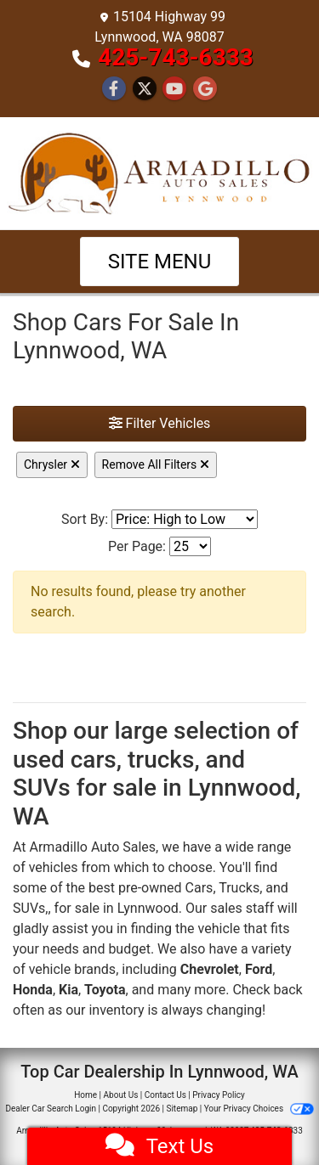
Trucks (239, 888)
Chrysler (52, 464)
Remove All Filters (155, 464)
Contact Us (165, 1095)
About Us (121, 1095)
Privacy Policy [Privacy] (218, 1095)
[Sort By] (184, 519)
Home (85, 1095)
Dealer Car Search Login (50, 1108)
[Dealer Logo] (159, 172)
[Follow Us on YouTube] (174, 89)
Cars (199, 888)
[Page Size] (190, 546)
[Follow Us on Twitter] (145, 89)
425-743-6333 (175, 57)
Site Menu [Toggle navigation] (160, 261)
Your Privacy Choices (259, 1108)
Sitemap (181, 1108)
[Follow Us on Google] (205, 89)
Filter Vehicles (160, 423)
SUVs (29, 908)
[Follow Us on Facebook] (114, 89)
